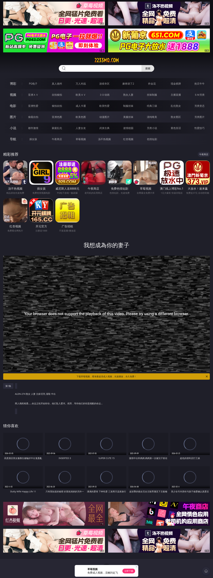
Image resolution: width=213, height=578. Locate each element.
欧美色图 (81, 117)
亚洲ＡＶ (33, 94)
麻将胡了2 (128, 83)
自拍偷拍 (57, 94)
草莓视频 (81, 139)
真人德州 (57, 83)
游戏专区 (104, 83)
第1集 (8, 385)
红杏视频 (128, 139)
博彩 (13, 83)
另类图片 (199, 117)
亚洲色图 (57, 117)
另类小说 (152, 128)
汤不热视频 (104, 139)
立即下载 (128, 570)
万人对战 (81, 83)
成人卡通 (81, 106)
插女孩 (33, 139)
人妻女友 (81, 128)
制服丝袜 (128, 106)
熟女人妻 (128, 94)
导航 (13, 139)
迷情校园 (128, 128)
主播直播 (176, 94)
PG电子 (33, 83)
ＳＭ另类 (199, 94)
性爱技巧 (199, 128)
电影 (13, 106)
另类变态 (199, 106)
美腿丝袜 (128, 117)
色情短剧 (152, 139)
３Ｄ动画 (104, 94)
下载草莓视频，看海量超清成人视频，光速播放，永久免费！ (142, 376)
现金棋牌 (176, 83)
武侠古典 (104, 128)
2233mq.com (106, 60)
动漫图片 (104, 117)
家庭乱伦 (57, 128)
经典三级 (152, 106)
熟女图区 (176, 117)
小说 (13, 128)
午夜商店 (57, 139)
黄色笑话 (176, 128)
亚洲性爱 (33, 106)
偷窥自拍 (33, 117)
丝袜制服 (152, 94)
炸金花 (152, 83)
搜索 (147, 68)
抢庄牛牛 (199, 83)
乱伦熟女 (176, 106)
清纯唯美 (152, 117)
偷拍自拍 (57, 106)
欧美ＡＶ (81, 94)
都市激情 (33, 128)
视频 (13, 94)
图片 (13, 117)
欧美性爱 (104, 106)
